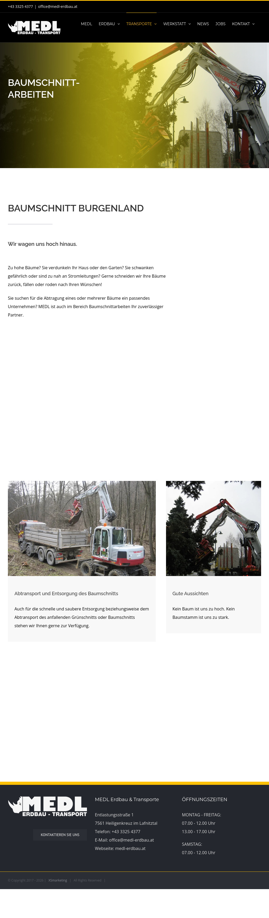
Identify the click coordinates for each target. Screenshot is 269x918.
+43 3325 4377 (126, 831)
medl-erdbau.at (130, 848)
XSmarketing (58, 880)
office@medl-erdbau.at (57, 6)
